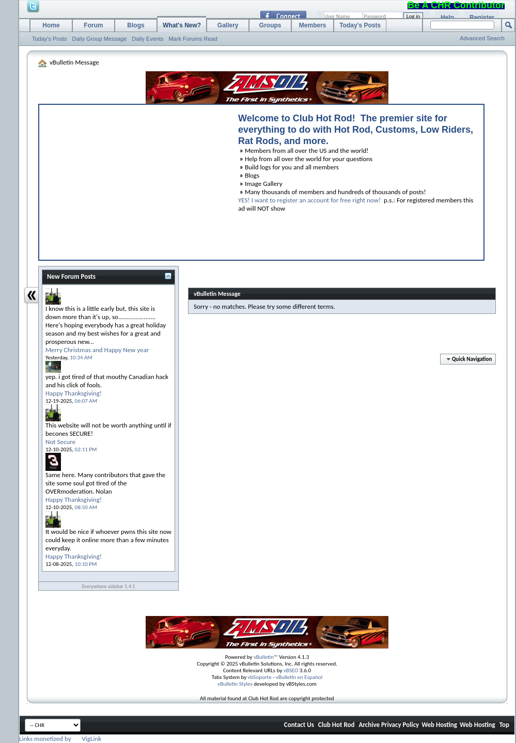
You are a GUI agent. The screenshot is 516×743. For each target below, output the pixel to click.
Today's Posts (49, 39)
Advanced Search (482, 38)
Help (447, 17)
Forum (93, 25)
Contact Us (299, 725)
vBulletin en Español (299, 677)
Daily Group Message (99, 39)
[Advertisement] (134, 179)
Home (50, 25)
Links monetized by (60, 738)
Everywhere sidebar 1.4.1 (108, 586)
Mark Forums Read (192, 39)
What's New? (182, 25)
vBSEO (291, 670)
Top (504, 725)
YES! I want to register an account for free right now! (309, 200)
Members (312, 25)
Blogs (135, 25)
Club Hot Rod (336, 725)
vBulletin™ (266, 657)
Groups (270, 25)
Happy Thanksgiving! (73, 393)
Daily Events (147, 39)
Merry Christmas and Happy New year (97, 350)
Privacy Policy (400, 725)
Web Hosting (439, 725)
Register (482, 17)
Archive (369, 725)
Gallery (228, 25)
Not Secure (60, 442)
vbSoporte (260, 677)
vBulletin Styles (235, 684)
